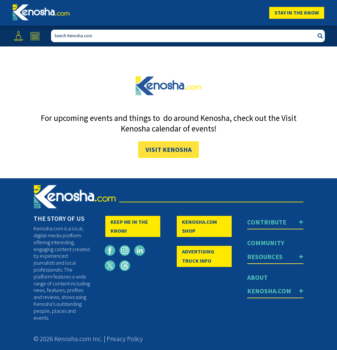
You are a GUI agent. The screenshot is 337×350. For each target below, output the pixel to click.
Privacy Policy (125, 339)
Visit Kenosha (168, 149)
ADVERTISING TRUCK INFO (198, 256)
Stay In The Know (296, 12)
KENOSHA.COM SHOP (199, 226)
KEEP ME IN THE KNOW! (129, 226)
